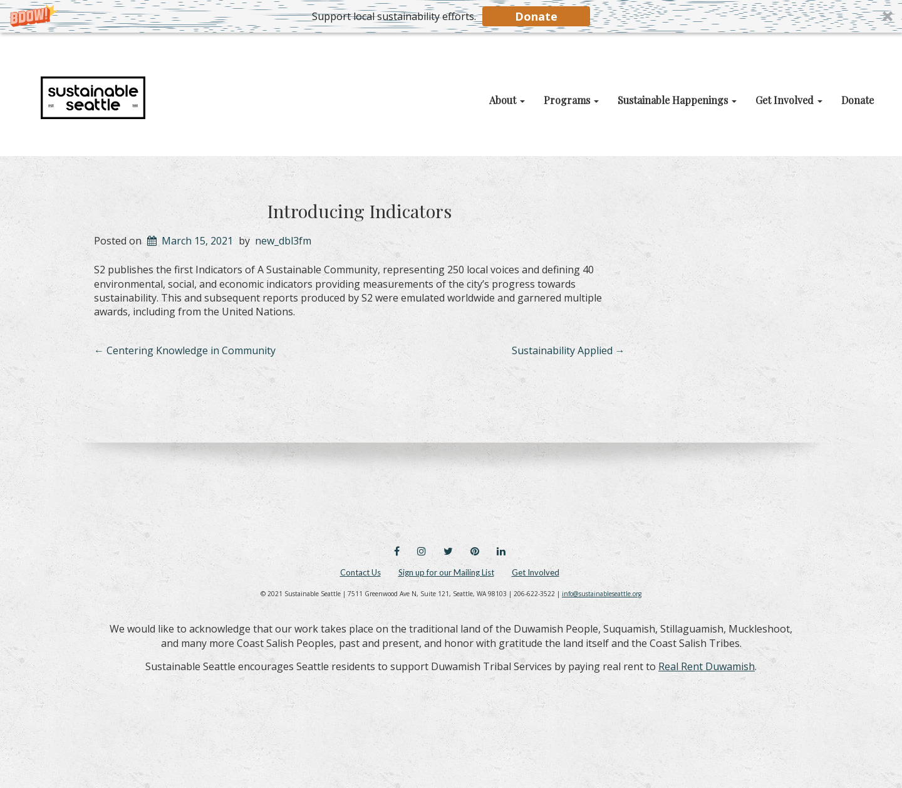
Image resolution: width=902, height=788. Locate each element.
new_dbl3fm (283, 241)
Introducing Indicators (359, 211)
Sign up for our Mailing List (446, 572)
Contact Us (360, 572)
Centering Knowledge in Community (185, 350)
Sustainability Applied (568, 350)
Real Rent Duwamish (706, 666)
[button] (451, 16)
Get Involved (535, 572)
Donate (536, 16)
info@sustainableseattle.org (601, 593)
